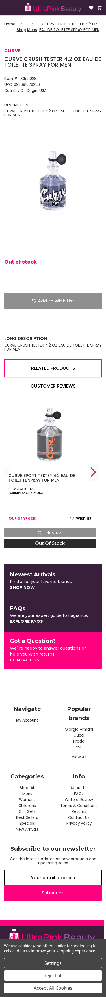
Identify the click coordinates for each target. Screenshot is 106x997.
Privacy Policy (79, 823)
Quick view (50, 532)
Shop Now (22, 587)
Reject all (53, 975)
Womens (27, 799)
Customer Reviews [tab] (53, 386)
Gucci (78, 735)
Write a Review (79, 799)
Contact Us (79, 817)
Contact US (24, 660)
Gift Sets (27, 811)
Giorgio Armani (79, 729)
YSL (79, 747)
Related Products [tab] (53, 368)
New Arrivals (27, 829)
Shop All (27, 788)
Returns (79, 811)
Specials (27, 823)
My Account (27, 720)
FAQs (79, 793)
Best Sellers (27, 817)
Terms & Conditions (79, 805)
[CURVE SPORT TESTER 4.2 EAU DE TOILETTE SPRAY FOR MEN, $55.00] (50, 435)
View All (79, 757)
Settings (53, 963)
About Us (79, 788)
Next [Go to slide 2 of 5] (93, 472)
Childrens (27, 805)
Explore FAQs (26, 621)
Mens (27, 793)
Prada (79, 741)
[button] (22, 588)
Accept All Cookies (53, 988)
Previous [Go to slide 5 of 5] (7, 472)
